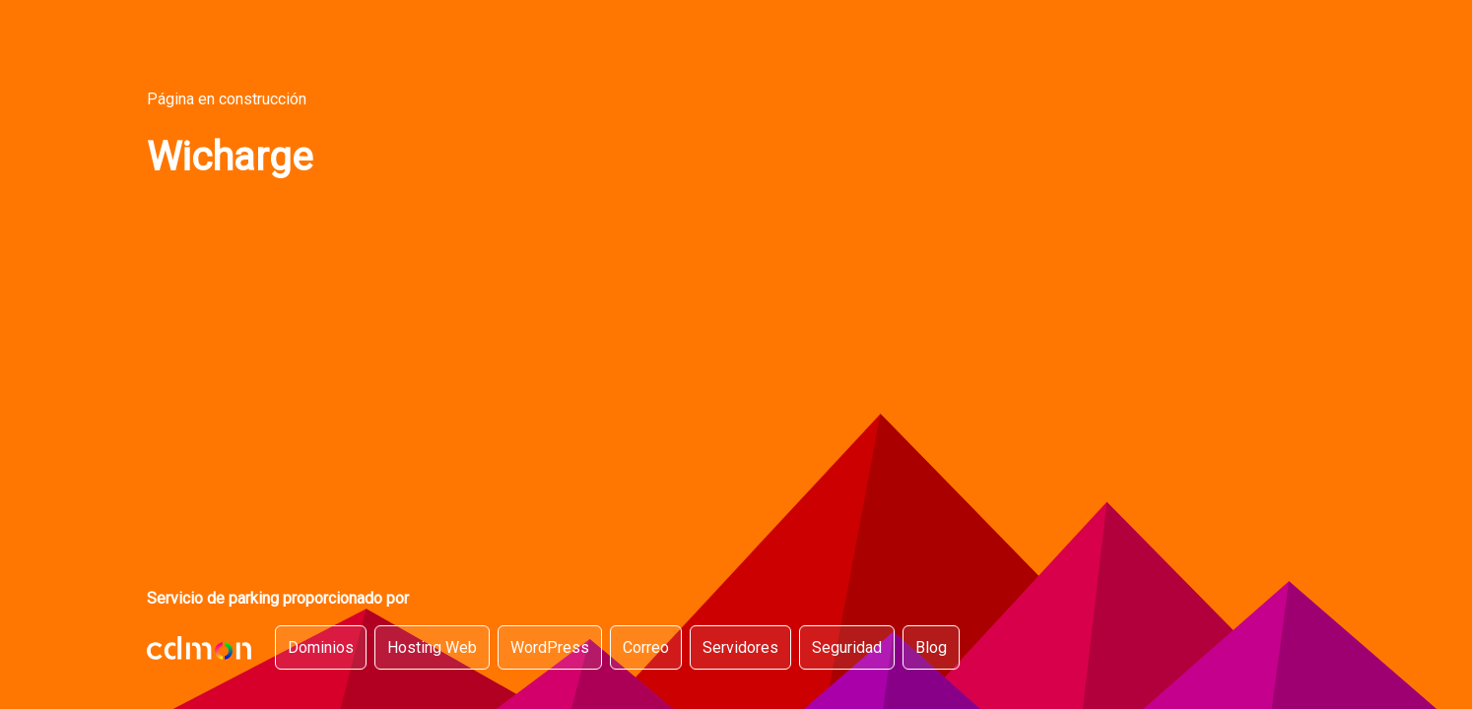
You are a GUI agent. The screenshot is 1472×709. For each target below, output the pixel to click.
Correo (646, 647)
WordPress (549, 647)
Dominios (321, 647)
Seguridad (847, 647)
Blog (931, 647)
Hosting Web (432, 647)
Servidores (740, 647)
